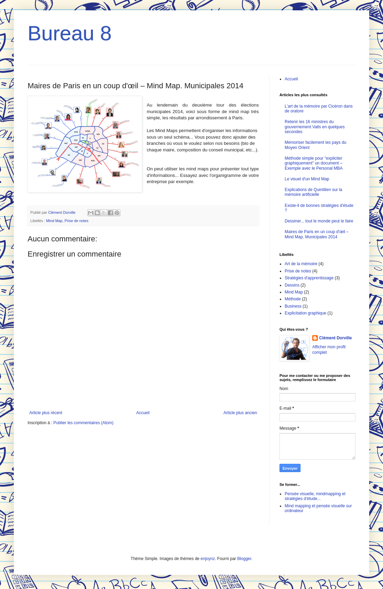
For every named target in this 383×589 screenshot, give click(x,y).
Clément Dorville (335, 338)
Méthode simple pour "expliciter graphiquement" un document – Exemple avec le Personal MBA (314, 163)
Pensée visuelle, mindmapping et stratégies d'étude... (315, 496)
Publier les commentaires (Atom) (83, 422)
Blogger (244, 558)
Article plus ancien (240, 412)
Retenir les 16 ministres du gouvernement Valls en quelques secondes (315, 126)
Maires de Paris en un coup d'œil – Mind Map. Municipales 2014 (316, 234)
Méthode (293, 299)
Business (293, 306)
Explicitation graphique (305, 313)
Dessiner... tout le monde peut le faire (319, 221)
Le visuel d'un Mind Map (307, 179)
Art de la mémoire (301, 263)
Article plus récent (45, 412)
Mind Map (54, 221)
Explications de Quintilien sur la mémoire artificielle (313, 192)
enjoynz (207, 558)
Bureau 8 (70, 33)
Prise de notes (76, 221)
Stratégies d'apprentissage (309, 278)
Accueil (143, 412)
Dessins (292, 285)
